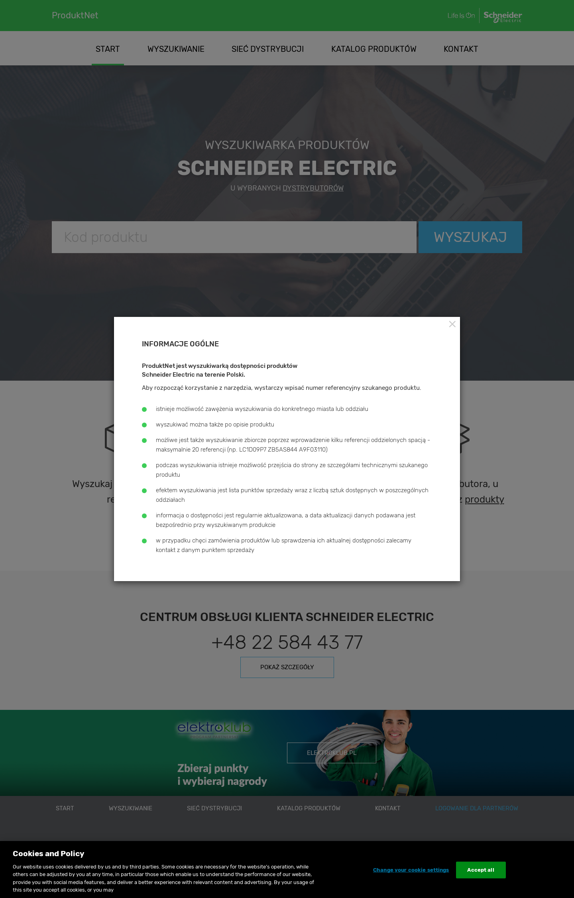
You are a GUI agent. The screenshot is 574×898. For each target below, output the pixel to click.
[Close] (452, 324)
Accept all (480, 870)
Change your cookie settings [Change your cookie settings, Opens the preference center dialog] (411, 870)
